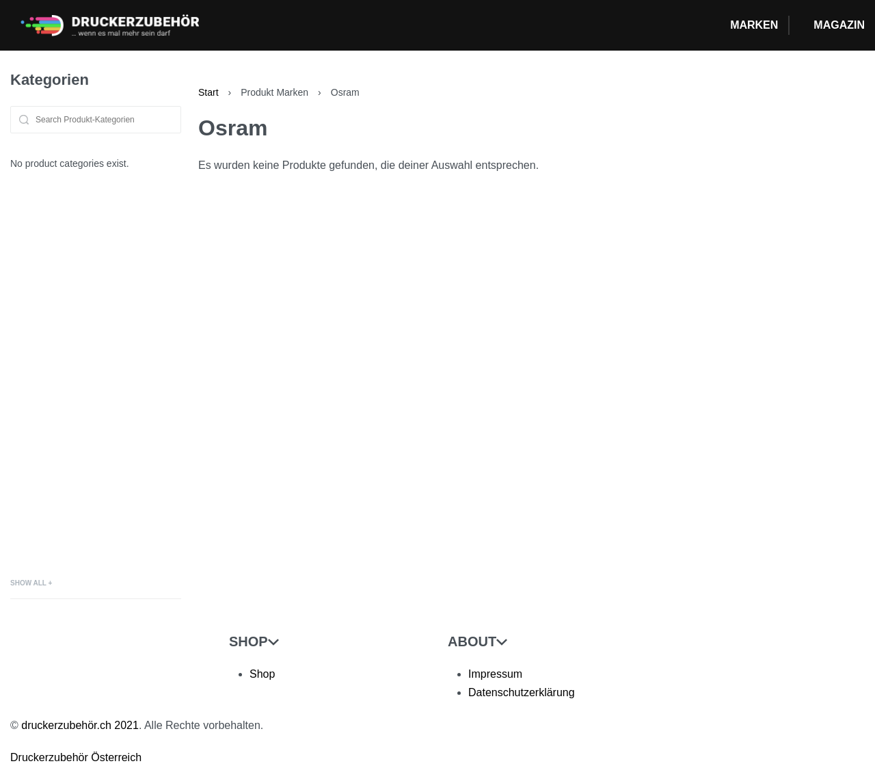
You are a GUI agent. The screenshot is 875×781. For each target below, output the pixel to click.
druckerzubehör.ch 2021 (80, 725)
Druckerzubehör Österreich (76, 757)
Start (208, 92)
